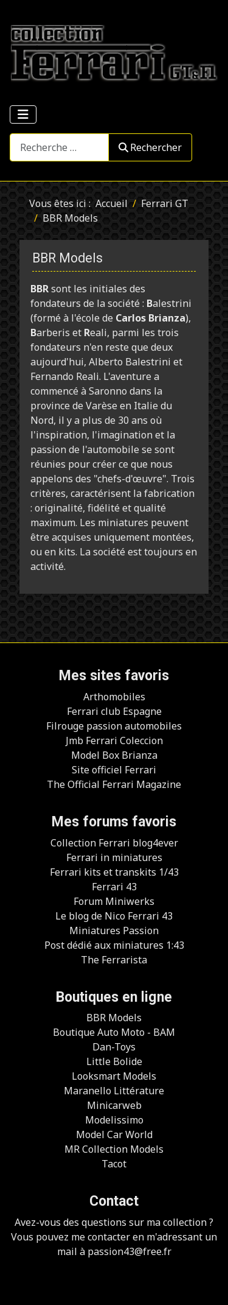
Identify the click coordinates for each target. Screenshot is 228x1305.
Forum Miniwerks (114, 901)
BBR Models (114, 1017)
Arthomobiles (114, 696)
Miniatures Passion (114, 930)
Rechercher (150, 147)
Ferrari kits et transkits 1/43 (114, 872)
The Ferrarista (114, 959)
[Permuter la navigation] (23, 114)
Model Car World (114, 1134)
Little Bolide (114, 1061)
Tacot (114, 1163)
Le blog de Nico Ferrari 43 (114, 916)
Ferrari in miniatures (114, 857)
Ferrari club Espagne (114, 711)
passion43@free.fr (129, 1251)
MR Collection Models (114, 1149)
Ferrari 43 (114, 886)
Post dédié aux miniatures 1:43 (114, 945)
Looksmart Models (114, 1076)
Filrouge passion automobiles (114, 726)
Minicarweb (114, 1105)
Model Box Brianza (114, 755)
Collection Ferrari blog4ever (114, 842)
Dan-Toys (114, 1046)
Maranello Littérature (114, 1090)
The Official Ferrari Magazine (114, 784)
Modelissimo (114, 1120)
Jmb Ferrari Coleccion (114, 740)
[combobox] (59, 147)
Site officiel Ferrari (114, 769)
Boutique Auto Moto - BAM (114, 1032)
